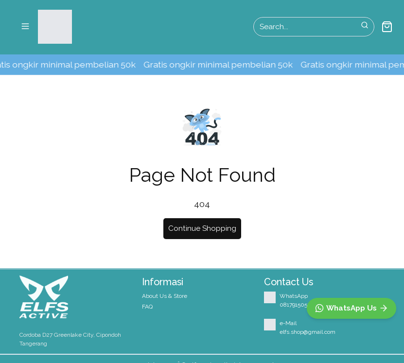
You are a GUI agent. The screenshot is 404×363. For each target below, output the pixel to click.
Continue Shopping (202, 228)
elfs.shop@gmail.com (307, 331)
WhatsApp (294, 296)
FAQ (147, 306)
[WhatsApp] (351, 308)
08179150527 (297, 304)
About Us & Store (164, 296)
